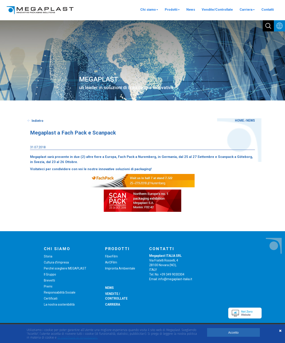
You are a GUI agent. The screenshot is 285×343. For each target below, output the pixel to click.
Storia (48, 256)
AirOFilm (111, 262)
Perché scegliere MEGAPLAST (65, 268)
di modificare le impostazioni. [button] (77, 337)
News (190, 10)
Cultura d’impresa (56, 262)
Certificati (50, 298)
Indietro (37, 120)
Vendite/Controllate (217, 10)
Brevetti (49, 280)
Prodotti (172, 10)
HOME (239, 120)
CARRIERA (112, 304)
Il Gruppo (50, 274)
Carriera (247, 10)
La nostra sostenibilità (59, 304)
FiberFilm (111, 256)
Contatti (267, 10)
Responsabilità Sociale (59, 292)
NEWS (250, 120)
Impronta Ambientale (120, 268)
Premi (48, 286)
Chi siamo (149, 10)
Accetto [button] (233, 332)
